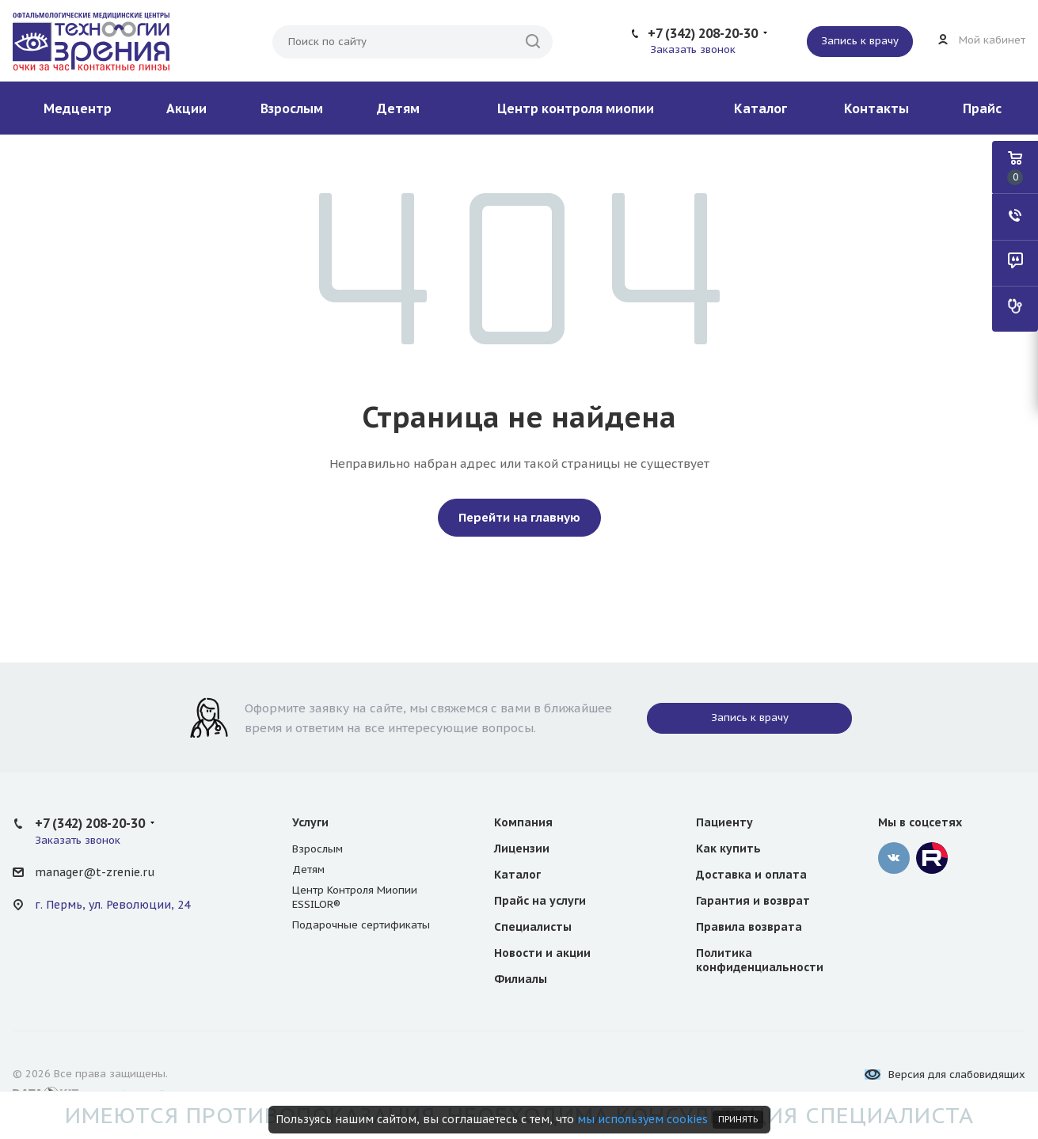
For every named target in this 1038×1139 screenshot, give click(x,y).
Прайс (982, 108)
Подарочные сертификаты (361, 925)
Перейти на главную (519, 517)
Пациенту (724, 822)
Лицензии (521, 848)
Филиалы (520, 979)
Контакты (876, 108)
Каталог (760, 108)
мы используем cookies (642, 1119)
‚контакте (894, 858)
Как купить (728, 848)
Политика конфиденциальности (759, 960)
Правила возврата (749, 927)
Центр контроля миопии (575, 108)
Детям (398, 108)
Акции (186, 108)
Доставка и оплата (751, 875)
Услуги (310, 822)
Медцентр (78, 108)
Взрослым (291, 108)
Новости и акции (542, 953)
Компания (523, 822)
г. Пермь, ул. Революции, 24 (112, 905)
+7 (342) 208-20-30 (703, 33)
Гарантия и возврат (753, 901)
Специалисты (533, 927)
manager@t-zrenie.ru (94, 872)
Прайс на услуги (540, 901)
